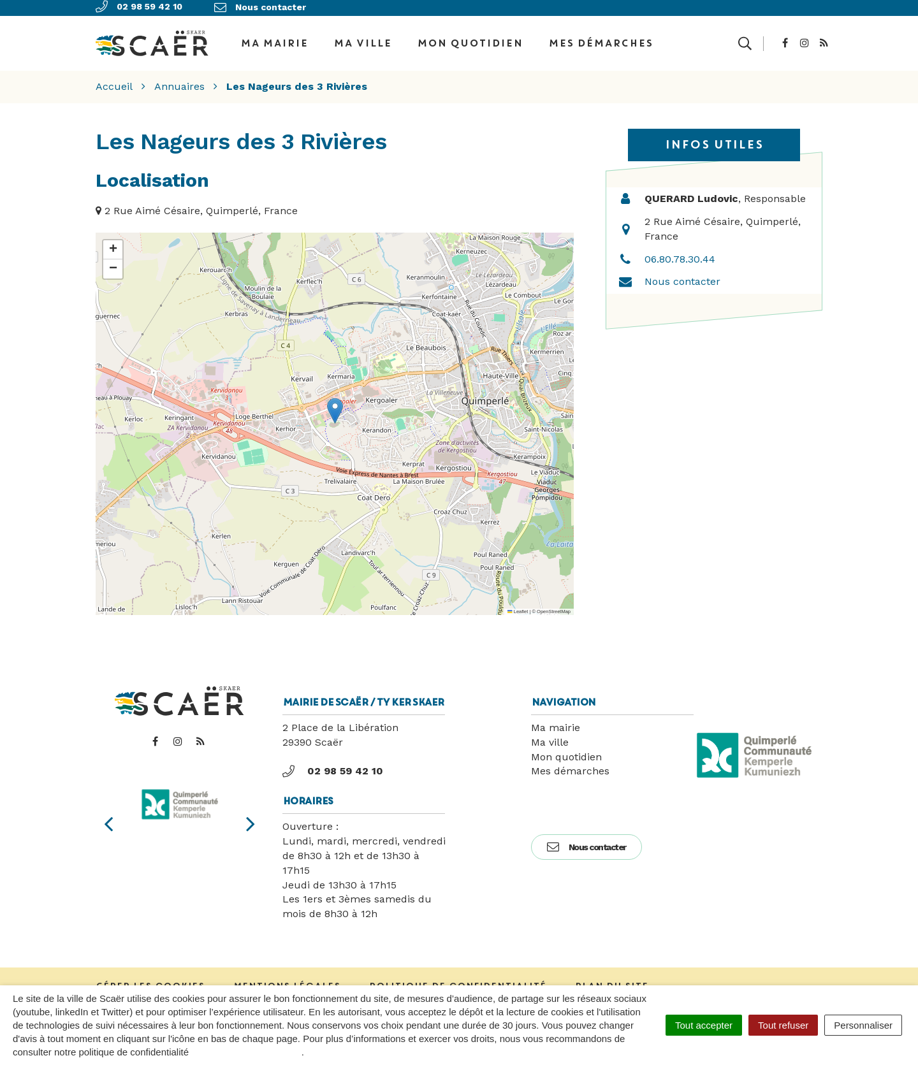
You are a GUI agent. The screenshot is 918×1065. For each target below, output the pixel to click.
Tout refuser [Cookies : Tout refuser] (783, 1025)
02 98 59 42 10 (332, 766)
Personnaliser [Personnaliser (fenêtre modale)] (863, 1025)
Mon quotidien (470, 41)
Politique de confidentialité (457, 982)
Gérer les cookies (150, 982)
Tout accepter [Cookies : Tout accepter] (703, 1025)
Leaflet (517, 607)
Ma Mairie (274, 41)
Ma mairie (555, 723)
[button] (335, 407)
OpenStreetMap (554, 607)
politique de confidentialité (246, 1052)
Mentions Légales (286, 982)
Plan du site (611, 982)
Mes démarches (600, 41)
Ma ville (362, 41)
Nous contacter (682, 278)
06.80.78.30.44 (680, 255)
